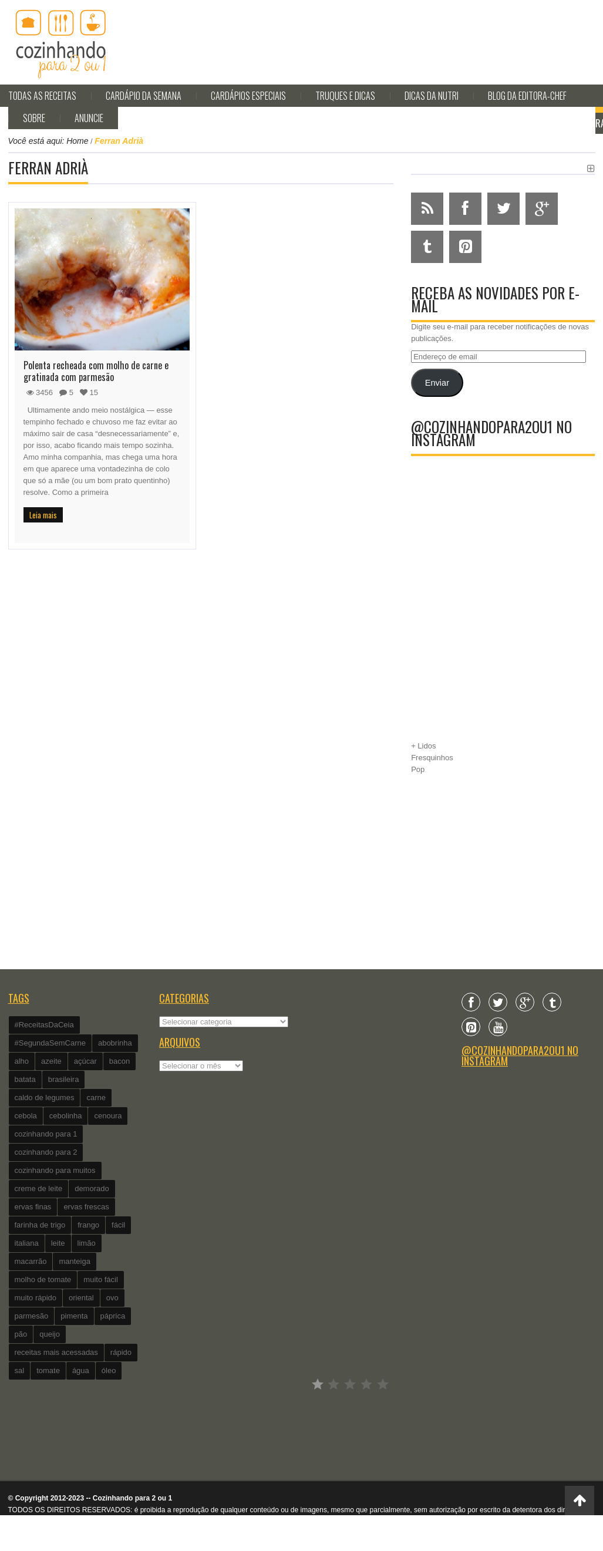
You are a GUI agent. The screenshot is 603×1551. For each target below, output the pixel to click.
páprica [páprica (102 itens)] (113, 1315)
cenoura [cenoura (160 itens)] (108, 1115)
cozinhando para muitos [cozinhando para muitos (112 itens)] (55, 1170)
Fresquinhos (432, 757)
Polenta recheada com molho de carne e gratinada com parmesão (96, 371)
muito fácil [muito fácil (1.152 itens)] (100, 1279)
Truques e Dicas (345, 96)
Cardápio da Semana (143, 96)
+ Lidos (423, 745)
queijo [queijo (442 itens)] (49, 1334)
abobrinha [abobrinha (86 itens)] (115, 1043)
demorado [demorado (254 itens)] (92, 1188)
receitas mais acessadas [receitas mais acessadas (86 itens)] (56, 1352)
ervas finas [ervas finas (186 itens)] (33, 1206)
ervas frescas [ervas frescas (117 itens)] (86, 1206)
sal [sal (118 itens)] (20, 1370)
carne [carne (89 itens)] (96, 1097)
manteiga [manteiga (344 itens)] (74, 1261)
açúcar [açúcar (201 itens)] (85, 1061)
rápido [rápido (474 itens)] (121, 1352)
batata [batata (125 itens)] (25, 1079)
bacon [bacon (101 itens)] (119, 1061)
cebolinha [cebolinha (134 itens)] (65, 1115)
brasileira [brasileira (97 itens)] (63, 1079)
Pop (418, 769)
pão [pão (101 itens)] (21, 1334)
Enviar (437, 382)
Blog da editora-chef (527, 96)
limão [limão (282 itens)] (87, 1243)
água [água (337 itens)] (80, 1370)
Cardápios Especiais (248, 96)
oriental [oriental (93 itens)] (81, 1297)
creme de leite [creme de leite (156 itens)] (39, 1188)
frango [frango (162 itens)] (88, 1224)
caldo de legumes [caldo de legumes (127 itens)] (45, 1097)
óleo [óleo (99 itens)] (109, 1370)
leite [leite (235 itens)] (58, 1243)
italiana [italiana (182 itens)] (27, 1243)
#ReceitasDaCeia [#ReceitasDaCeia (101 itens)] (44, 1024)
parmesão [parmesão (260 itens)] (32, 1315)
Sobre (34, 118)
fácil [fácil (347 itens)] (118, 1224)
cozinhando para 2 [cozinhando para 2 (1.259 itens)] (46, 1152)
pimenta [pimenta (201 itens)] (73, 1315)
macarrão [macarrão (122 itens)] (31, 1261)
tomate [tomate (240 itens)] (48, 1370)
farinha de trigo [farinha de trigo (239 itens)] (40, 1224)
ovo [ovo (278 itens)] (112, 1297)
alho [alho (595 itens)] (22, 1061)
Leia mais (43, 515)
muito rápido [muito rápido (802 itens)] (36, 1297)
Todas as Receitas (42, 96)
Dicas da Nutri (432, 96)
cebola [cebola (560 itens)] (26, 1115)
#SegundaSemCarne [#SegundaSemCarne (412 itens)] (50, 1043)
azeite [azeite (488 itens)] (51, 1061)
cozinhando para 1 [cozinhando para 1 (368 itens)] (46, 1133)
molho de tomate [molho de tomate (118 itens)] (43, 1279)
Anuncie (89, 118)
